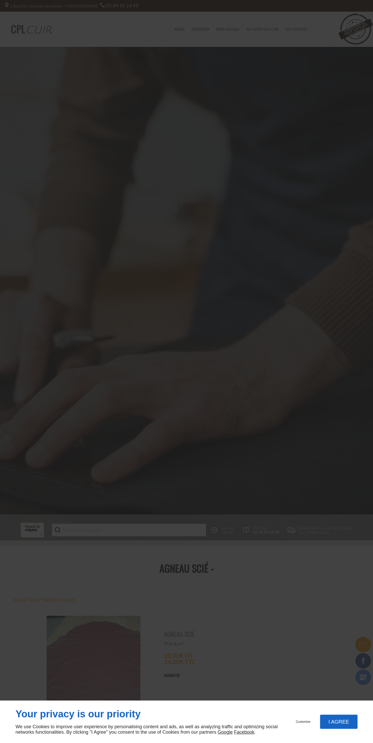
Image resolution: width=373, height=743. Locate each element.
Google (225, 732)
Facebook (244, 732)
